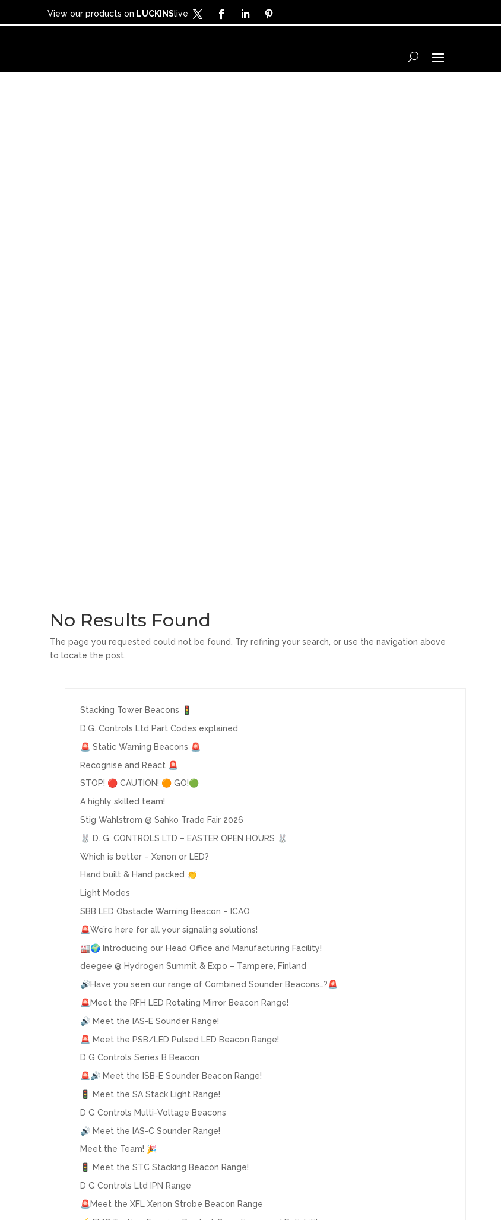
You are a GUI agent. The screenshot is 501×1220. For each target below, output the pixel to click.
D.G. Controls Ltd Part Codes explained (159, 263)
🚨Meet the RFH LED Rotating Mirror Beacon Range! (184, 538)
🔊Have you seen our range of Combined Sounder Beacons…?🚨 (209, 519)
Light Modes (105, 428)
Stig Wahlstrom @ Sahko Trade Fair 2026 (161, 355)
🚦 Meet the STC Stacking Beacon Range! (164, 702)
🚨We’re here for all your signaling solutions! (169, 465)
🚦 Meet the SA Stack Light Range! (150, 629)
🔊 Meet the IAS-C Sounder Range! (150, 665)
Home (66, 1010)
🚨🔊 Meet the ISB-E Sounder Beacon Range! (171, 611)
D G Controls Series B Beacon (139, 592)
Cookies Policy (373, 1181)
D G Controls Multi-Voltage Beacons (153, 647)
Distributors (83, 1047)
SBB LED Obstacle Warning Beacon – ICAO (165, 446)
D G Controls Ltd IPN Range (135, 720)
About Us (173, 1010)
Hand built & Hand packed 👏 (138, 409)
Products (75, 1029)
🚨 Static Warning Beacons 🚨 (140, 282)
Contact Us (179, 1029)
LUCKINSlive (181, 1085)
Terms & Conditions (138, 1181)
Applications (84, 1066)
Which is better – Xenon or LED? (144, 391)
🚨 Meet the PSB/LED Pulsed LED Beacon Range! (179, 574)
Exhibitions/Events (200, 1066)
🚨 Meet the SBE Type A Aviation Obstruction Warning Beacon (205, 775)
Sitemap (302, 1199)
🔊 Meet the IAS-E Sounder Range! (149, 556)
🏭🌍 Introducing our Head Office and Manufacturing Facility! (201, 482)
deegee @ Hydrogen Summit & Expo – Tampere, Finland (193, 501)
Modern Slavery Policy (227, 1199)
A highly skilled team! (122, 336)
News (65, 1103)
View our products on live (117, 13)
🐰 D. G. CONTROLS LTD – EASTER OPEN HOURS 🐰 (183, 373)
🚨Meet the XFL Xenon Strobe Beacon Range (171, 739)
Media (67, 1085)
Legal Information (295, 1181)
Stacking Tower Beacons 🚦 (136, 245)
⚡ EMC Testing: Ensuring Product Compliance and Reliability (202, 757)
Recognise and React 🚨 (129, 300)
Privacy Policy (218, 1181)
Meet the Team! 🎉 (118, 684)
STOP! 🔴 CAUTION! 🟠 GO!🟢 (139, 318)
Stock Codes (183, 1047)
